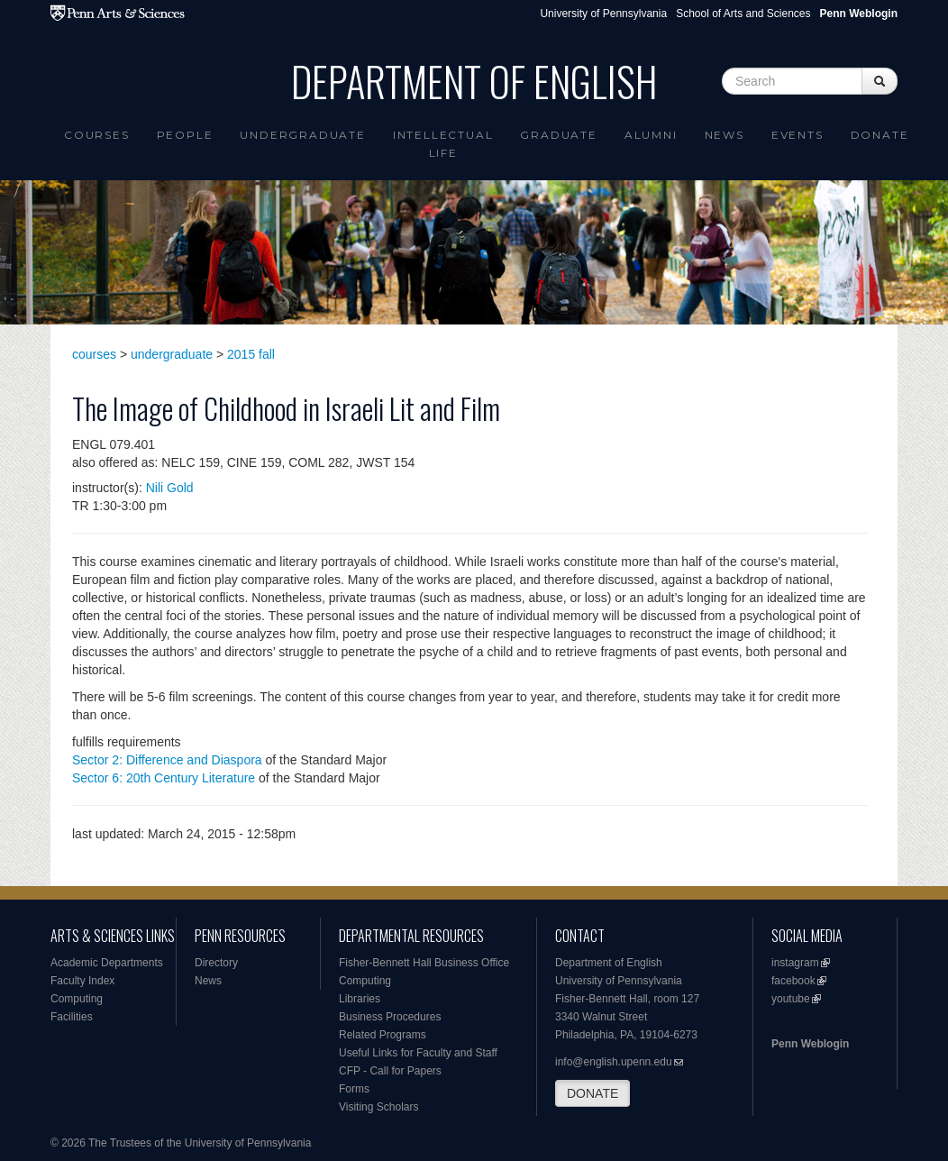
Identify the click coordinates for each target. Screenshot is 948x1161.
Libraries (359, 998)
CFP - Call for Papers (390, 1071)
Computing (76, 998)
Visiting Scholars (379, 1107)
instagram (795, 962)
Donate (880, 135)
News (724, 135)
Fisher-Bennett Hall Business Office (424, 962)
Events (797, 135)
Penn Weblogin (810, 1044)
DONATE (592, 1093)
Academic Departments (106, 962)
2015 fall (251, 354)
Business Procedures (390, 1016)
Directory (216, 962)
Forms (354, 1089)
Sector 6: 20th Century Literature (163, 778)
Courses (97, 135)
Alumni (651, 135)
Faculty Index (82, 980)
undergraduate (172, 354)
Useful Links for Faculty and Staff (418, 1053)
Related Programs (382, 1034)
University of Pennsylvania (603, 13)
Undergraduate (302, 135)
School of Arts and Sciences (743, 13)
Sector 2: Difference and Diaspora (167, 760)
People (185, 135)
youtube (790, 998)
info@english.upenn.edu (613, 1062)
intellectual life (443, 144)
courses (94, 354)
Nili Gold (170, 487)
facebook (793, 980)
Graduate (558, 135)
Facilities (71, 1016)
